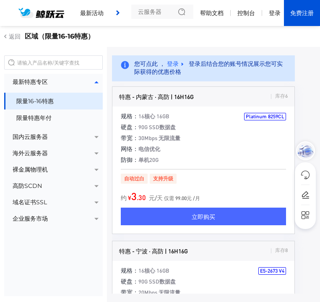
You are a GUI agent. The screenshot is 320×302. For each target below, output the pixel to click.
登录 (275, 13)
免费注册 (302, 13)
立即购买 (203, 216)
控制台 (246, 13)
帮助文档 (212, 13)
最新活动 (92, 13)
